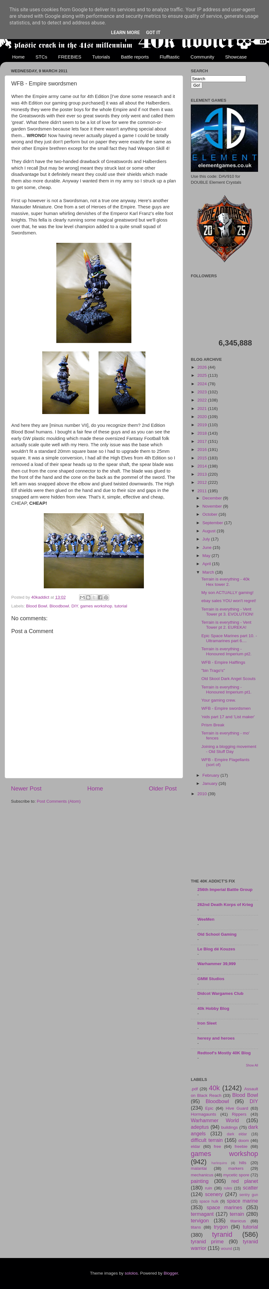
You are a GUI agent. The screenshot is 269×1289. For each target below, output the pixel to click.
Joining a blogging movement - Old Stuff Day (228, 749)
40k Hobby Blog (213, 1008)
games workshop (96, 606)
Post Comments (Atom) (59, 801)
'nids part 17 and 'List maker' (228, 716)
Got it (153, 32)
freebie (241, 1146)
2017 (202, 441)
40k (214, 1088)
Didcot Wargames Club (220, 993)
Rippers (239, 1114)
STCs (42, 56)
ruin (208, 1188)
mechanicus (202, 1175)
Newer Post (26, 788)
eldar (195, 1146)
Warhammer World (215, 1120)
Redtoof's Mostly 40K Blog (224, 1053)
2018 (202, 433)
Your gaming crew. (218, 700)
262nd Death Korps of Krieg (225, 904)
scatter (250, 1187)
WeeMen (206, 919)
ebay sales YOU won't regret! (228, 600)
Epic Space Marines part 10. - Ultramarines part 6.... (229, 638)
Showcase (236, 56)
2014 (202, 466)
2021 (202, 408)
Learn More (125, 32)
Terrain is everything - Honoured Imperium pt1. (226, 689)
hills (242, 1162)
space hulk (209, 1201)
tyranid (222, 1234)
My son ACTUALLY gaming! (227, 592)
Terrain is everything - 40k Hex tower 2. (225, 581)
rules (228, 1188)
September (213, 522)
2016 (202, 449)
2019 (202, 424)
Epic (209, 1108)
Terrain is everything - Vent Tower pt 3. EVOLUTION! (227, 611)
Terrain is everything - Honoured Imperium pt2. (226, 651)
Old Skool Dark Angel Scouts (228, 678)
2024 (202, 383)
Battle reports (135, 56)
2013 (202, 474)
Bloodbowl (59, 606)
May (206, 555)
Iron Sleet (207, 1023)
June (207, 547)
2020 (202, 416)
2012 (202, 482)
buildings (229, 1127)
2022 (202, 400)
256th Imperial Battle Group (224, 889)
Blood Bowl (36, 606)
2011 (202, 490)
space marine (242, 1201)
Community (202, 56)
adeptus (200, 1127)
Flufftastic (170, 56)
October (210, 514)
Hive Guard (237, 1108)
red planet (244, 1181)
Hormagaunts (203, 1114)
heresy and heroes (216, 1038)
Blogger (171, 1273)
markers (236, 1168)
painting (200, 1181)
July (206, 539)
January (210, 783)
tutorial (120, 606)
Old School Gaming (216, 934)
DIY (74, 606)
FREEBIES (69, 56)
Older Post (163, 788)
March (208, 572)
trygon (221, 1227)
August (209, 531)
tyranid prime (207, 1241)
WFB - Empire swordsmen (226, 708)
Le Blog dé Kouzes (216, 949)
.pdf (194, 1089)
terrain (237, 1214)
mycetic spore (236, 1175)
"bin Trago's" (213, 670)
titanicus (238, 1221)
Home (18, 56)
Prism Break (213, 725)
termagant (202, 1214)
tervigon (200, 1220)
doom (243, 1140)
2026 (202, 367)
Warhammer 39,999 (216, 963)
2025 (202, 375)
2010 (202, 793)
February (211, 775)
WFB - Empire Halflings (223, 662)
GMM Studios (210, 978)
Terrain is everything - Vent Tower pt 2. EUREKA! (226, 625)
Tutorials (101, 56)
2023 (202, 392)
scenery (214, 1194)
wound (226, 1248)
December (212, 498)
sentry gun (248, 1195)
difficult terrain (207, 1140)
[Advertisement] (224, 838)
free (217, 1146)
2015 (202, 458)
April (207, 563)
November (212, 506)
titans (196, 1227)
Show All (252, 1065)
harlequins (219, 1163)
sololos (131, 1273)
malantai (199, 1168)
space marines (224, 1207)
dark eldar (237, 1134)
